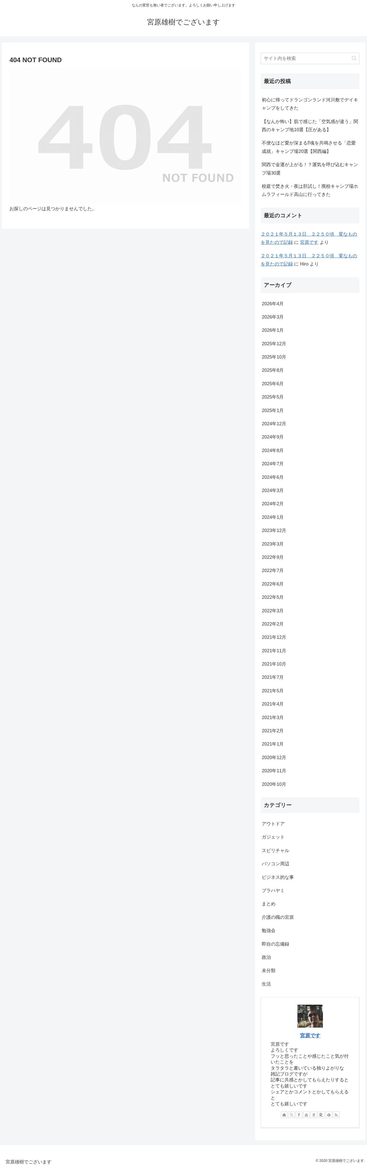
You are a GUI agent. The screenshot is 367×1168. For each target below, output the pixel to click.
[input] (310, 58)
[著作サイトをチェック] (284, 1114)
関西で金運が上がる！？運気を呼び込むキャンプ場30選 (310, 168)
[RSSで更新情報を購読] (336, 1114)
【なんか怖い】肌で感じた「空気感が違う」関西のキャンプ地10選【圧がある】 (310, 125)
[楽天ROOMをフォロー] (321, 1114)
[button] (354, 58)
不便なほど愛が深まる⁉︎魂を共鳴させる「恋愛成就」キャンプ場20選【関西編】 (309, 147)
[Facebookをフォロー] (299, 1114)
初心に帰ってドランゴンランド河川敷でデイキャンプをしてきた (310, 104)
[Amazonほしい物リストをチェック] (313, 1114)
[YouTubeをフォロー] (306, 1114)
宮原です (309, 242)
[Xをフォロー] (291, 1114)
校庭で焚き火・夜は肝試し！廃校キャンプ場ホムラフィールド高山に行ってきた (310, 190)
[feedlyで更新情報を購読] (328, 1114)
